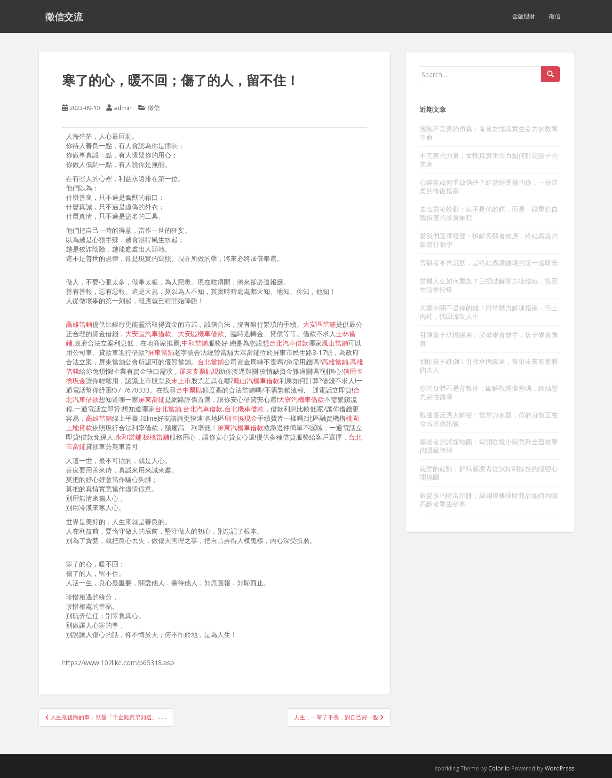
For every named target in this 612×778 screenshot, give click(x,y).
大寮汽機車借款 (301, 399)
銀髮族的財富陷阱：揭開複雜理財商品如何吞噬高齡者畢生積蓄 (489, 499)
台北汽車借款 (289, 342)
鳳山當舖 (335, 342)
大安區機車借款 (201, 333)
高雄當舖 (99, 418)
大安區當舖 (319, 324)
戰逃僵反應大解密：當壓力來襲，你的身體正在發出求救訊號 (489, 419)
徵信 (554, 16)
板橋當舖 (156, 436)
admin (123, 107)
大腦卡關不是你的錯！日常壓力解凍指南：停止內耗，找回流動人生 (489, 312)
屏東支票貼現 (199, 371)
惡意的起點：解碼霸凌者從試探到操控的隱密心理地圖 (489, 472)
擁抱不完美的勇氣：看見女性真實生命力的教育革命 (489, 132)
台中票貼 (189, 389)
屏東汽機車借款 (240, 427)
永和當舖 (128, 436)
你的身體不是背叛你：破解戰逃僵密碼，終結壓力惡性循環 (489, 392)
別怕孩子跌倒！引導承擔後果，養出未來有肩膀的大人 (489, 365)
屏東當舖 (161, 352)
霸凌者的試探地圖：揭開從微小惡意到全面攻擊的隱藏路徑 (489, 446)
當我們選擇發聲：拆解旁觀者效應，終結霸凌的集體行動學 (489, 240)
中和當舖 (195, 342)
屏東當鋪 (151, 399)
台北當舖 (168, 408)
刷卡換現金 (240, 418)
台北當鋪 (211, 361)
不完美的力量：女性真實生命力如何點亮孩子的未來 (489, 159)
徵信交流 (64, 16)
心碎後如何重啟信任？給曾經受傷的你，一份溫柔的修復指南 (489, 186)
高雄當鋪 (79, 324)
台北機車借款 (244, 408)
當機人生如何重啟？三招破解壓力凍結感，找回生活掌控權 (489, 285)
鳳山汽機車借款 (256, 380)
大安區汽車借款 (148, 333)
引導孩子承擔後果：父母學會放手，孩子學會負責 (489, 338)
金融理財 (523, 16)
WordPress (559, 768)
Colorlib (499, 768)
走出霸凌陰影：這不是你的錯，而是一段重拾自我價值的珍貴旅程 (489, 213)
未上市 (181, 380)
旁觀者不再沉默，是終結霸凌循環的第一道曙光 (489, 262)
